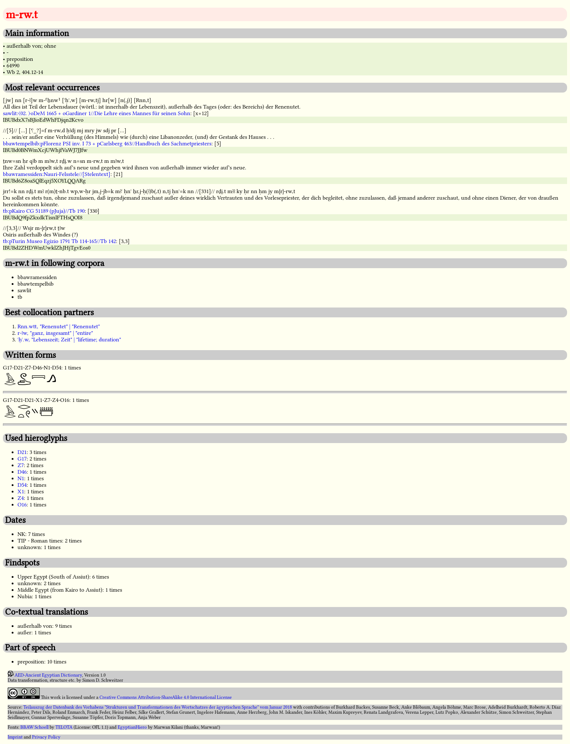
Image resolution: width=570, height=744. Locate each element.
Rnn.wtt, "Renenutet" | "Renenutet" (58, 326)
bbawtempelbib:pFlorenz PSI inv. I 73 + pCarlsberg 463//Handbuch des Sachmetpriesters (107, 143)
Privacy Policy (46, 737)
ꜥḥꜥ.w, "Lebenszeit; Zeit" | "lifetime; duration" (69, 339)
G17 (22, 458)
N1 (20, 478)
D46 (22, 472)
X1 (20, 491)
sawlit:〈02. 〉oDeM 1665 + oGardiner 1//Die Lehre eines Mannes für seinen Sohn (96, 113)
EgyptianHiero (132, 727)
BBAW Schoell (34, 727)
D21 (22, 452)
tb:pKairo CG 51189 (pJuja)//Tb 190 (44, 211)
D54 (22, 485)
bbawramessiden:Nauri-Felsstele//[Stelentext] (56, 174)
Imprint (15, 737)
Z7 (20, 465)
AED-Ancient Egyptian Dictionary (48, 675)
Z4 (20, 498)
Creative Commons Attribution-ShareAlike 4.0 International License (165, 697)
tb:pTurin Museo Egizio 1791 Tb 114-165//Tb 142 (59, 241)
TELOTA (64, 727)
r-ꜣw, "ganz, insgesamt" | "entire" (55, 333)
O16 (22, 504)
